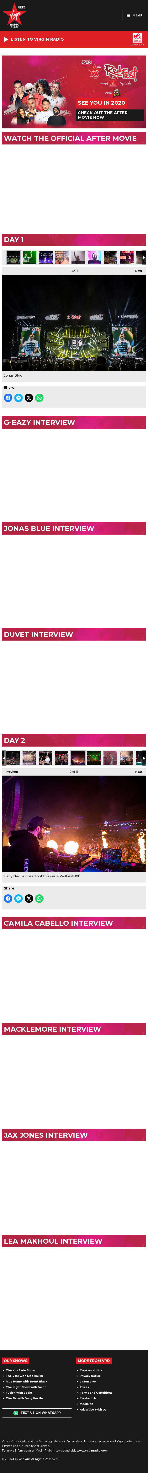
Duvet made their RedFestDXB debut (46, 257)
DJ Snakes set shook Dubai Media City (94, 257)
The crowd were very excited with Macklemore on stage (61, 758)
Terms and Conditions (96, 1392)
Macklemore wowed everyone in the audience (13, 758)
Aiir (27, 1459)
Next (136, 270)
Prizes (84, 1387)
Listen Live (88, 1381)
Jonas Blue (13, 257)
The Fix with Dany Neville (24, 1398)
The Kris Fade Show (20, 1370)
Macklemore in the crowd (45, 758)
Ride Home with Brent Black (26, 1381)
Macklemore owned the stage (29, 758)
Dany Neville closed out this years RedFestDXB (78, 758)
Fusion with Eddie (19, 1392)
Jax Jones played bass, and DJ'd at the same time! (110, 758)
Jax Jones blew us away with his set (126, 758)
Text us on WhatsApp (37, 1413)
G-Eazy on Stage (127, 257)
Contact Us (88, 1398)
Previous (10, 770)
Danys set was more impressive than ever (94, 758)
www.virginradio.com (92, 1450)
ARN (15, 1459)
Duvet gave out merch (62, 257)
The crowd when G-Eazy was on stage (110, 257)
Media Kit (86, 1404)
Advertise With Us (93, 1409)
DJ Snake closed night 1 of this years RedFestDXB (78, 257)
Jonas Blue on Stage (29, 257)
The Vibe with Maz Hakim (24, 1376)
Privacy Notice (90, 1376)
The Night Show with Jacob (26, 1387)
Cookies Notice (91, 1370)
